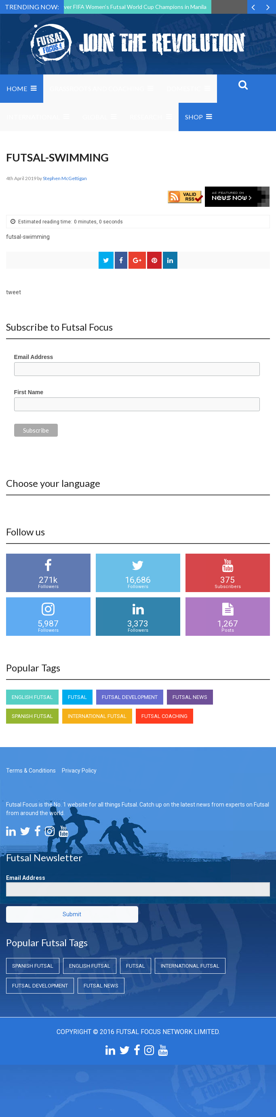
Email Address (33, 357)
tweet (13, 292)
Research (146, 117)
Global (94, 117)
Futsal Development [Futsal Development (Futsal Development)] (130, 697)
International (33, 117)
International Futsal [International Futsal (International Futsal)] (97, 716)
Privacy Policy (79, 770)
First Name (28, 392)
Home (16, 88)
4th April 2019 (21, 178)
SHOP (194, 117)
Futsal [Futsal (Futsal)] (77, 697)
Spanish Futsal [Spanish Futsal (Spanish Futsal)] (32, 716)
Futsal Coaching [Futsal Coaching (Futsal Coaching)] (164, 716)
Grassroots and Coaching (97, 88)
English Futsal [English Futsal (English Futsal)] (32, 697)
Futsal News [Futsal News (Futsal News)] (190, 697)
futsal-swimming (28, 237)
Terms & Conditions (31, 770)
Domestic (183, 88)
